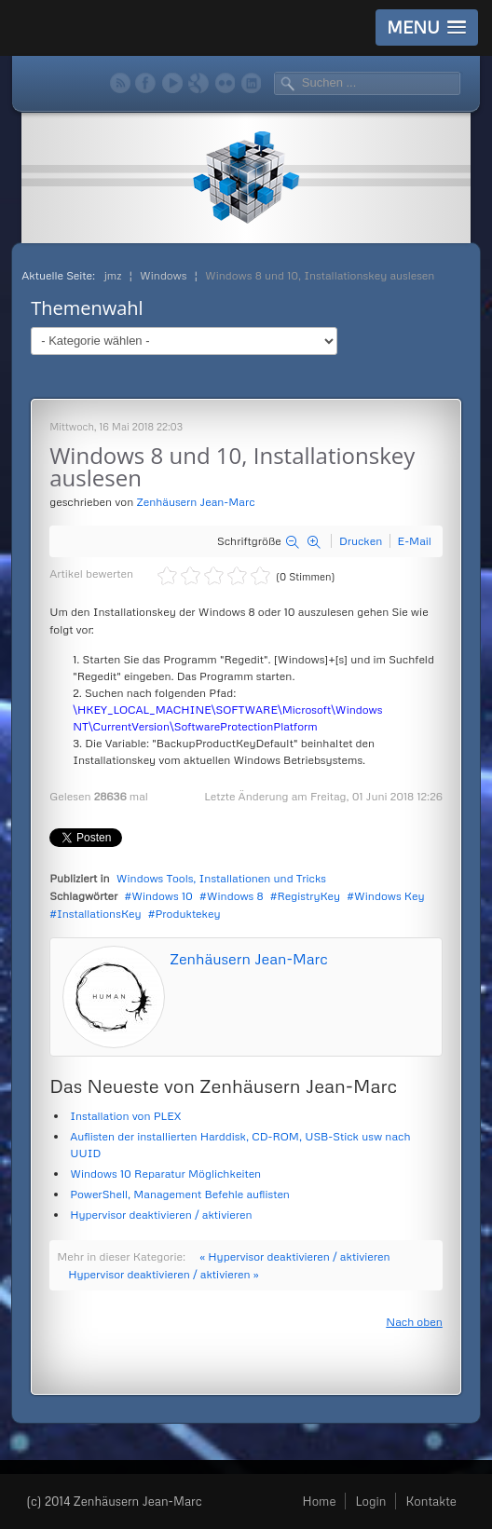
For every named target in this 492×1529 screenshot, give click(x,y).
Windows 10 (162, 896)
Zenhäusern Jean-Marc (195, 502)
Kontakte (430, 1501)
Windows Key (389, 896)
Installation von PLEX (125, 1116)
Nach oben (414, 1322)
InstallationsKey (99, 914)
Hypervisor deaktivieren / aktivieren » (163, 1274)
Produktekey (187, 914)
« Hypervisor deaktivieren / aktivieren (294, 1256)
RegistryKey (308, 896)
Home (319, 1501)
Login (370, 1501)
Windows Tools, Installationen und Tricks (221, 878)
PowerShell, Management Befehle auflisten (180, 1194)
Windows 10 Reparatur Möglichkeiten (165, 1174)
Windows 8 (235, 896)
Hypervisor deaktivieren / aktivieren (161, 1215)
